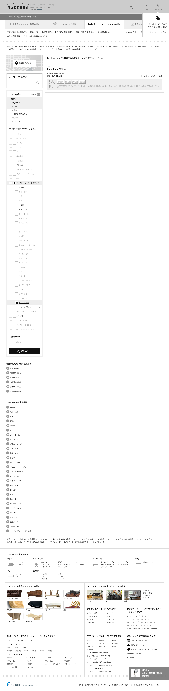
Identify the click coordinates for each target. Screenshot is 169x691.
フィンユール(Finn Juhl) (95, 668)
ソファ (9, 658)
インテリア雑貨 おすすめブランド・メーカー (142, 628)
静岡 (66, 32)
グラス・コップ (15, 444)
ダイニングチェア (64, 564)
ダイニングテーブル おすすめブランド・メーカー (143, 622)
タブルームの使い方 (85, 685)
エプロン (13, 513)
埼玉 (24, 32)
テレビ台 (44, 574)
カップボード (110, 619)
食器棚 (60, 576)
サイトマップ (101, 685)
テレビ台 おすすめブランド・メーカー (139, 625)
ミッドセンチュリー (71, 594)
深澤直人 (115, 640)
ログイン (147, 8)
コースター (14, 448)
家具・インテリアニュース (140, 640)
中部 (56, 32)
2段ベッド (19, 576)
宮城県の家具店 (15, 377)
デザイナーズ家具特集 (134, 653)
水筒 (11, 494)
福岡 (36, 36)
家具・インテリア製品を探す (27, 24)
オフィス (146, 598)
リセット (33, 94)
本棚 (59, 574)
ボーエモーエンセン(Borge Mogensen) (99, 671)
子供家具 (29, 664)
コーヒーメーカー (16, 471)
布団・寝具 (49, 661)
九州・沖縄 (28, 36)
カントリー (53, 606)
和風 (71, 606)
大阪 (82, 32)
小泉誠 (114, 646)
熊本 (40, 36)
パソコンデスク (148, 562)
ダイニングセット (70, 658)
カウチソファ (20, 562)
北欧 (53, 594)
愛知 (62, 32)
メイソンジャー (15, 481)
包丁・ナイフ (15, 453)
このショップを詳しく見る (152, 76)
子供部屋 (146, 590)
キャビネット (45, 579)
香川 (14, 36)
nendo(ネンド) (91, 646)
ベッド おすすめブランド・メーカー (139, 619)
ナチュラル (15, 617)
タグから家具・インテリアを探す (101, 609)
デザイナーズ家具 (93, 613)
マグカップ (14, 439)
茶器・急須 (14, 412)
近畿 (77, 32)
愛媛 (18, 36)
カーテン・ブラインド (52, 664)
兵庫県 (42, 651)
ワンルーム (147, 595)
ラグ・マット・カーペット (73, 664)
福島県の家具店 (15, 373)
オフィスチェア (80, 564)
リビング (95, 596)
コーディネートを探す (66, 24)
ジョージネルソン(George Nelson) (98, 656)
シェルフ (61, 579)
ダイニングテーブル (107, 562)
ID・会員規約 (113, 685)
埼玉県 (25, 651)
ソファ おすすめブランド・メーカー (139, 616)
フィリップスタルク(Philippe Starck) (99, 662)
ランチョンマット (16, 503)
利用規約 (124, 685)
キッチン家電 (24, 303)
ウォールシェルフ (111, 622)
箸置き (12, 421)
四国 (9, 36)
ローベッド (90, 622)
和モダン (34, 617)
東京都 (9, 651)
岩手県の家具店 (15, 387)
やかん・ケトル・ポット (19, 467)
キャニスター (15, 485)
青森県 (13, 99)
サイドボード (91, 619)
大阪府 (34, 651)
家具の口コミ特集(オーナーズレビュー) (144, 649)
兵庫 (86, 32)
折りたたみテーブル (124, 564)
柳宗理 (89, 640)
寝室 (132, 596)
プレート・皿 (15, 435)
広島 (103, 32)
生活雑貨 (19, 316)
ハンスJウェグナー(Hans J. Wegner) (99, 659)
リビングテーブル (107, 567)
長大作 (89, 643)
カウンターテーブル (107, 564)
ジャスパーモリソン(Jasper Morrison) (99, 665)
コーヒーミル (15, 476)
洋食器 (21, 205)
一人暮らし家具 (92, 616)
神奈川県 (18, 651)
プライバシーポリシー (153, 685)
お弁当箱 (13, 490)
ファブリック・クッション (26, 311)
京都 (90, 32)
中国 (97, 32)
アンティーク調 (15, 594)
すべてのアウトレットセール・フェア (19, 640)
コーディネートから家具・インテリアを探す (106, 586)
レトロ (34, 594)
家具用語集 (130, 657)
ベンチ (77, 562)
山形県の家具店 (15, 382)
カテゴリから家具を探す (17, 554)
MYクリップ (158, 7)
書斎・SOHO (147, 593)
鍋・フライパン (15, 462)
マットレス (19, 574)
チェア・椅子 (30, 658)
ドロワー (108, 616)
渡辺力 (101, 643)
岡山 (107, 32)
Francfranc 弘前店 (56, 69)
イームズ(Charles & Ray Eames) (97, 653)
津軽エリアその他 (20, 114)
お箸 (11, 416)
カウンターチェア (47, 567)
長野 (70, 32)
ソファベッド (20, 564)
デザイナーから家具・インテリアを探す (104, 636)
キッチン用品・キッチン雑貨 (29, 307)
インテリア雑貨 (12, 667)
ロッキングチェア (64, 567)
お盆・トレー (15, 499)
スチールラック (111, 613)
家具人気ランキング (137, 645)
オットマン (45, 564)
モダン (34, 606)
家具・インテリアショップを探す (106, 24)
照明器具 (19, 165)
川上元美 (115, 643)
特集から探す (133, 32)
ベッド (28, 661)
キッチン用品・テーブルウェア (27, 183)
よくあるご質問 (136, 685)
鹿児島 (45, 36)
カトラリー (23, 209)
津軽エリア (16, 103)
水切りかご (14, 517)
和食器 (21, 187)
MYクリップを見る (159, 32)
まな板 (12, 458)
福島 (49, 32)
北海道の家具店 (15, 368)
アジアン (15, 606)
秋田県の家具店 (15, 391)
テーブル (48, 658)
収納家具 (67, 661)
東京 (14, 32)
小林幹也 (90, 649)
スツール (44, 562)
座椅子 (60, 562)
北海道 (44, 32)
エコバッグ (14, 522)
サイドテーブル (123, 562)
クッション (30, 667)
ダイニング (114, 596)
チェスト (44, 576)
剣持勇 (101, 640)
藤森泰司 (102, 646)
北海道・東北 (34, 32)
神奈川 (19, 32)
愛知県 (50, 651)
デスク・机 (11, 661)
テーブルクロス (15, 508)
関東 (9, 32)
